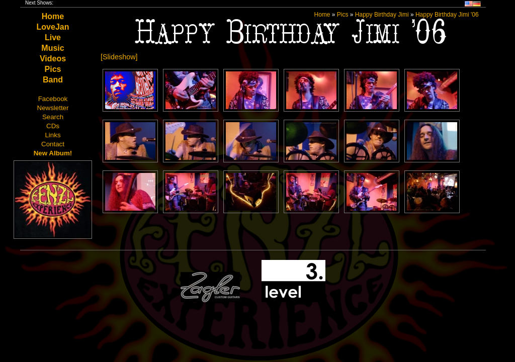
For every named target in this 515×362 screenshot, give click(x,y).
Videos (53, 58)
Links (52, 135)
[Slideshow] (119, 57)
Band (53, 79)
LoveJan (53, 27)
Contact (52, 144)
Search (52, 117)
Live (53, 37)
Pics (53, 69)
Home (53, 16)
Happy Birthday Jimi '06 (447, 14)
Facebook (53, 99)
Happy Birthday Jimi (382, 14)
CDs (52, 126)
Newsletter (53, 108)
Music (52, 48)
